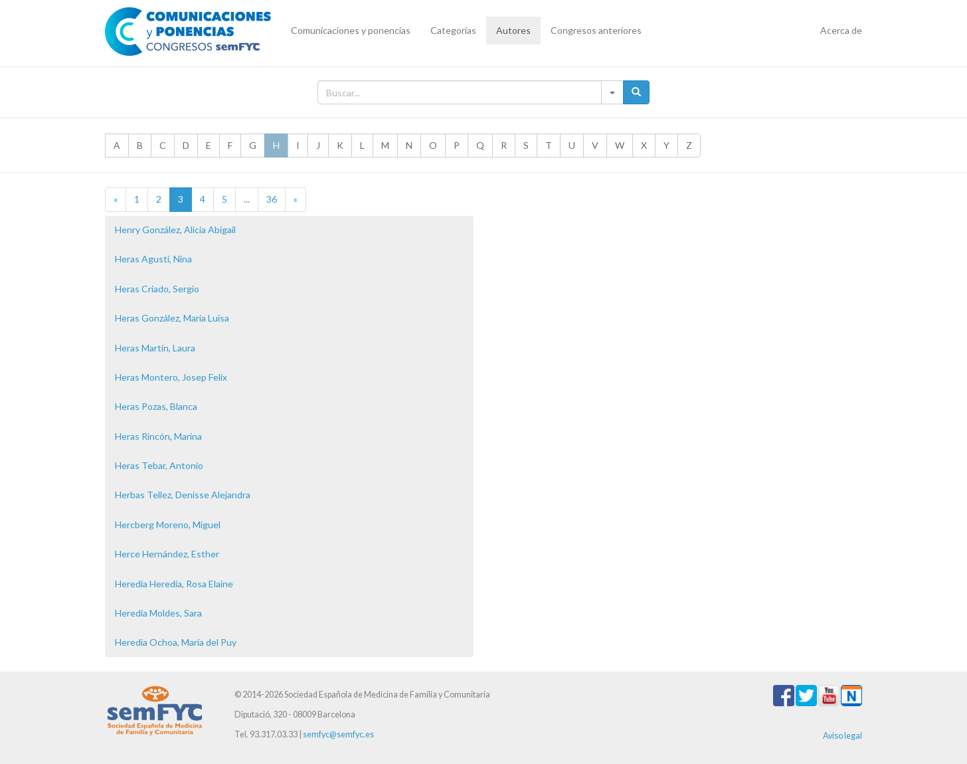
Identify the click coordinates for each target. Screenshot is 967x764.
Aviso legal (842, 736)
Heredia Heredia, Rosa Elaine (174, 583)
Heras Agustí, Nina (153, 258)
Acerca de (841, 30)
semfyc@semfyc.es (338, 734)
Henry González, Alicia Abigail (175, 229)
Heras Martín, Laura (155, 347)
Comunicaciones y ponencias (350, 30)
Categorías (453, 30)
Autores (513, 30)
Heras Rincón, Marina (158, 436)
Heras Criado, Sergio (157, 288)
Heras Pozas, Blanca (156, 406)
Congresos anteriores (596, 30)
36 (271, 199)
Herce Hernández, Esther (167, 553)
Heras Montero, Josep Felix (171, 377)
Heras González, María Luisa (172, 318)
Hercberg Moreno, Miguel (167, 524)
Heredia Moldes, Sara (158, 613)
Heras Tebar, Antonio (159, 465)
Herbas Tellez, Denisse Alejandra (182, 494)
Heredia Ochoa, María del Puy (175, 642)
